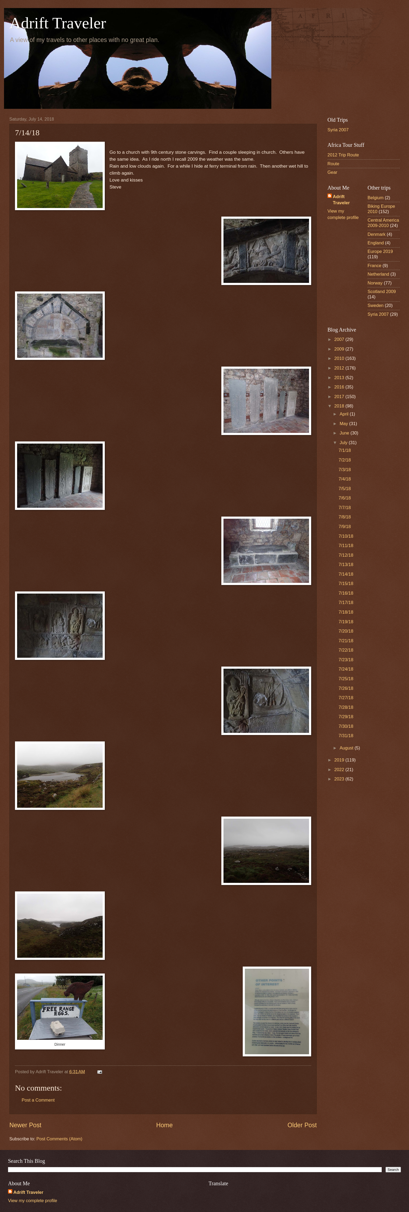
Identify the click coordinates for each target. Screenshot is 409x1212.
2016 (339, 387)
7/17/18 (345, 602)
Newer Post (25, 1125)
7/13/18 (345, 564)
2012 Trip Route (343, 154)
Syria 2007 (338, 129)
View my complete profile (32, 1200)
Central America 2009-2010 (383, 223)
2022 (339, 769)
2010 (339, 358)
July (344, 442)
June (344, 433)
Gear (332, 172)
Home (164, 1125)
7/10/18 (345, 536)
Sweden (376, 305)
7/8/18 (344, 517)
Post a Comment (38, 1100)
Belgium (376, 197)
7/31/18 (345, 735)
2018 (339, 406)
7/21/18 (345, 640)
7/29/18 (345, 716)
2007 (339, 339)
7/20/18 (345, 631)
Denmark (376, 234)
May (344, 423)
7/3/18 (344, 469)
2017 (339, 396)
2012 (339, 368)
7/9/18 (344, 526)
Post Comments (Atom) (59, 1138)
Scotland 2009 (382, 291)
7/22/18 (345, 650)
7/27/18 (345, 697)
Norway (375, 283)
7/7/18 (344, 507)
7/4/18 (344, 479)
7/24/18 (345, 669)
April (344, 414)
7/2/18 (344, 460)
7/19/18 (345, 621)
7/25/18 (345, 678)
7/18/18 (345, 612)
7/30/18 (345, 726)
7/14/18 (345, 574)
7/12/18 (345, 555)
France (374, 265)
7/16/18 (345, 593)
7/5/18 (344, 488)
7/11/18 (345, 545)
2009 (339, 349)
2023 (339, 779)
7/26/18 (345, 688)
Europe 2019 (380, 251)
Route (333, 163)
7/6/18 (344, 498)
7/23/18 (345, 659)
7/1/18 (344, 450)
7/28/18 (345, 707)
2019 (339, 760)
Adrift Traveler (57, 23)
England (376, 242)
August (346, 748)
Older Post (302, 1125)
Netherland (378, 274)
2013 (339, 377)
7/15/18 (345, 583)
